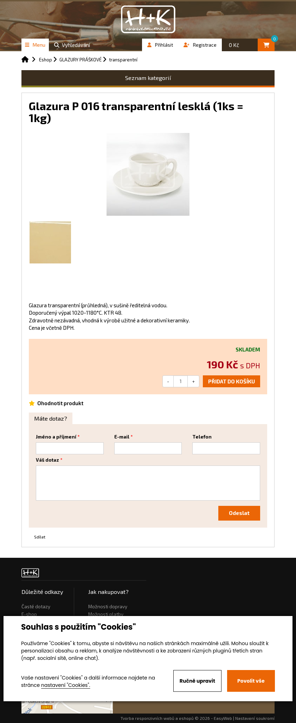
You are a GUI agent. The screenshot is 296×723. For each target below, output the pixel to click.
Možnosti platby (105, 614)
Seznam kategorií (148, 77)
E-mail (121, 437)
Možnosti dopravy (107, 606)
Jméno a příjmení (56, 437)
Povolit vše (250, 680)
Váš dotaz (47, 460)
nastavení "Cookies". (65, 685)
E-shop (29, 614)
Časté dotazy (35, 606)
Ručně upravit (197, 680)
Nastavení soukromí (255, 718)
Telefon (202, 437)
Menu (35, 45)
